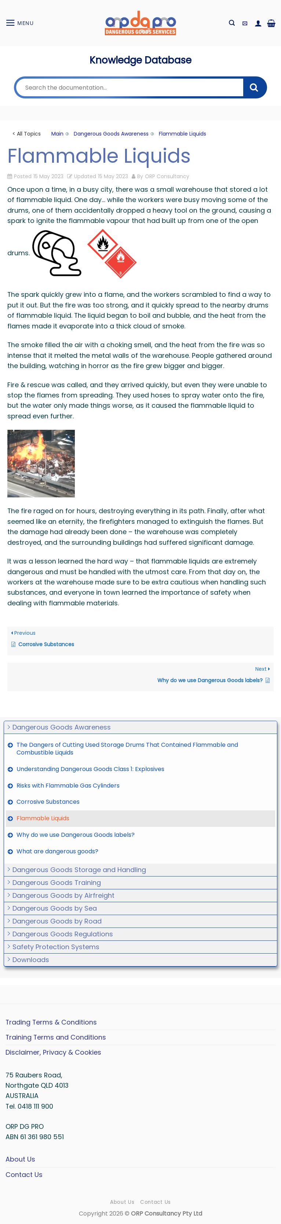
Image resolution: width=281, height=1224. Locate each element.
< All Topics (26, 133)
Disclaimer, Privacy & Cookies (53, 1052)
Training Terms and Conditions (56, 1037)
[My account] (258, 23)
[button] (20, 22)
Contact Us (24, 1174)
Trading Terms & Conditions (51, 1022)
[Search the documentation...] (129, 87)
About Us (20, 1159)
